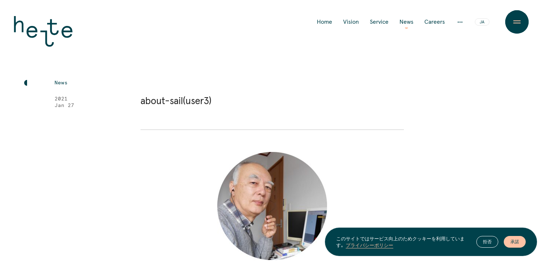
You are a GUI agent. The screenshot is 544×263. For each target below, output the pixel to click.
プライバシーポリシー (369, 245)
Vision (351, 22)
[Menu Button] (516, 22)
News (406, 22)
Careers (434, 22)
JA (482, 22)
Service (379, 22)
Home (324, 22)
